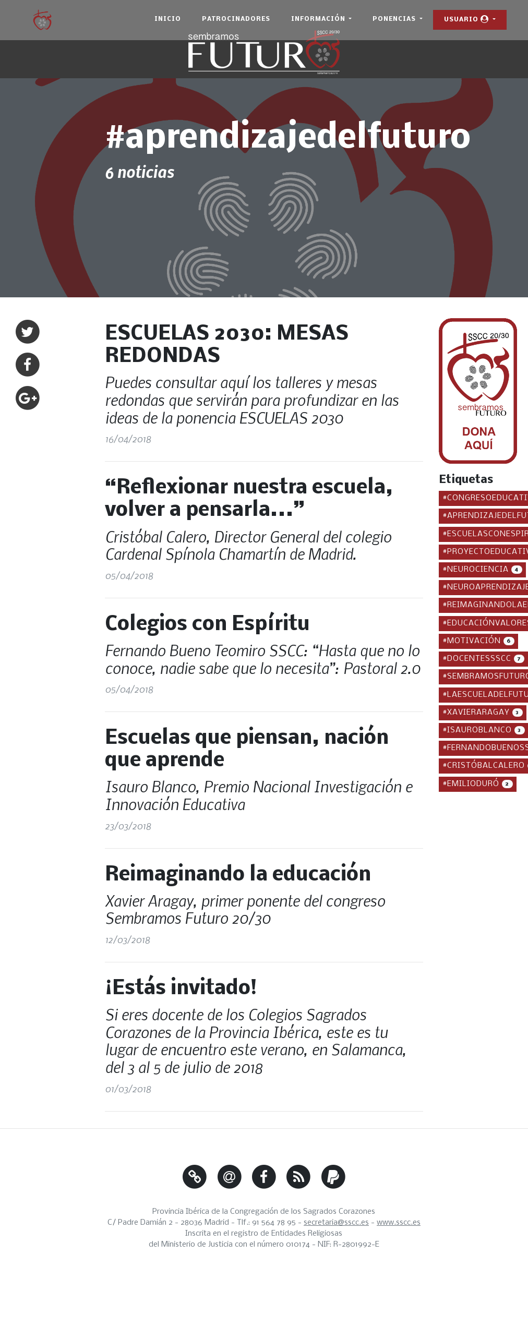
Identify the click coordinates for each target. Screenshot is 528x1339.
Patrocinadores (236, 19)
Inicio (167, 19)
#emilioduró (479, 783)
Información (319, 19)
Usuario (467, 19)
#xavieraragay (484, 712)
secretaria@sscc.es (336, 1223)
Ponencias (395, 19)
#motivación (480, 640)
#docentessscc (485, 658)
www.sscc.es (399, 1223)
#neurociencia (484, 569)
